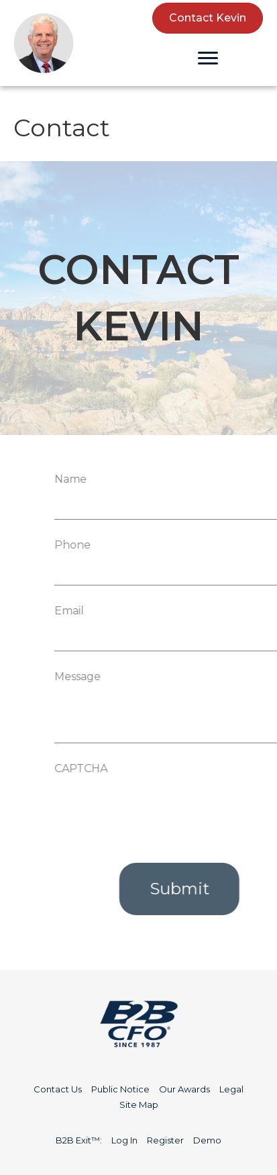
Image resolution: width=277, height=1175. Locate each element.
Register (165, 1140)
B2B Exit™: (79, 1140)
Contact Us (58, 1089)
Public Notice (120, 1089)
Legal (231, 1089)
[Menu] (207, 58)
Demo (207, 1140)
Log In (124, 1140)
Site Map (138, 1104)
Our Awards (184, 1089)
